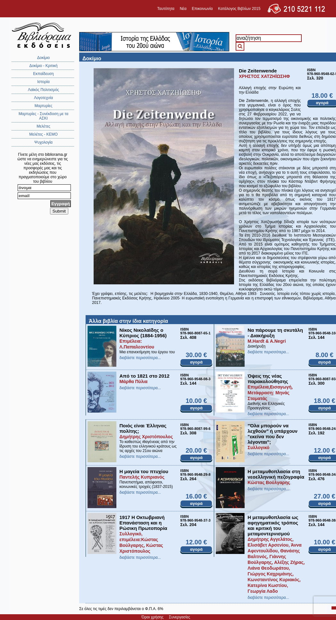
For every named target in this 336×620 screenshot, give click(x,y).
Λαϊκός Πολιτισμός (43, 90)
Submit (59, 211)
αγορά (196, 362)
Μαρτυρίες (44, 106)
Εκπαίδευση (43, 73)
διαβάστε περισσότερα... (140, 358)
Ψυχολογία (43, 142)
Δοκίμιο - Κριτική (43, 65)
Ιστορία (43, 82)
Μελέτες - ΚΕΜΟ (43, 134)
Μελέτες (43, 126)
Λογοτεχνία (43, 98)
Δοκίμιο (43, 57)
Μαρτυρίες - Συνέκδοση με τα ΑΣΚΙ (43, 116)
